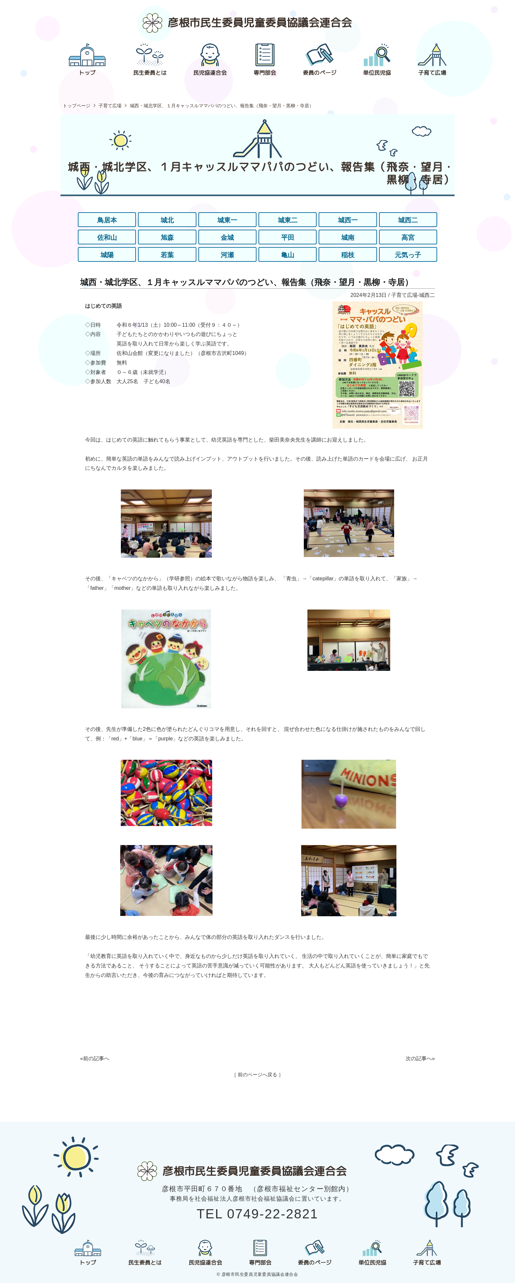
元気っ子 (408, 255)
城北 (167, 220)
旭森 (167, 237)
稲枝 (347, 255)
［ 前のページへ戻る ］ (257, 1074)
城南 (347, 237)
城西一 (348, 220)
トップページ (76, 105)
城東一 (227, 220)
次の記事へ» (420, 1058)
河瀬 (227, 255)
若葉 (167, 255)
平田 (287, 237)
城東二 (288, 220)
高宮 (407, 237)
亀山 (287, 255)
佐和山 (107, 237)
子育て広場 (110, 105)
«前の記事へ (94, 1058)
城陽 (107, 255)
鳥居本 (107, 220)
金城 (227, 237)
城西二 (408, 220)
